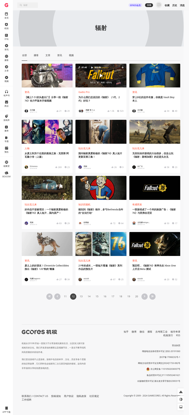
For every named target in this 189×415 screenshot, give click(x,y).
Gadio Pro (84, 92)
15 (97, 296)
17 (112, 296)
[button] (101, 75)
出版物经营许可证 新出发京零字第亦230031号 (158, 381)
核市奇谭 (175, 331)
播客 (149, 331)
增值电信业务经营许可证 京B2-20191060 (161, 351)
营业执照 (176, 345)
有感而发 (137, 204)
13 (81, 296)
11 (65, 296)
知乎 (126, 331)
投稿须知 (56, 396)
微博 (134, 331)
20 (136, 296)
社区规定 (94, 396)
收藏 (167, 5)
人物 (27, 148)
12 (73, 296)
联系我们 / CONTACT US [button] (35, 396)
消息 (182, 5)
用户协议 (69, 396)
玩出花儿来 (84, 148)
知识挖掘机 (84, 204)
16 (105, 296)
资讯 (27, 92)
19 (128, 296)
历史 (174, 5)
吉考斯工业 (161, 331)
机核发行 (168, 335)
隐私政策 (81, 396)
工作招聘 (26, 399)
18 (120, 296)
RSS (178, 335)
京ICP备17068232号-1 (169, 357)
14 (89, 296)
